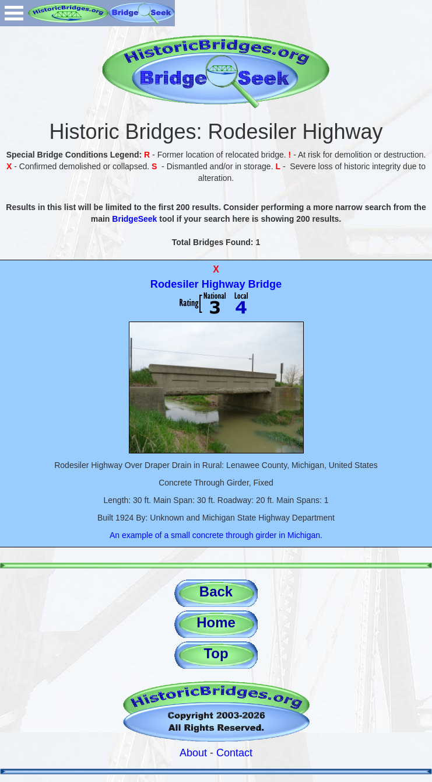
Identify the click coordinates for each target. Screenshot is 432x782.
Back (216, 591)
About (193, 753)
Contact (234, 753)
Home (216, 622)
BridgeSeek (134, 219)
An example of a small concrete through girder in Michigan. (216, 535)
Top (215, 653)
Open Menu (14, 13)
